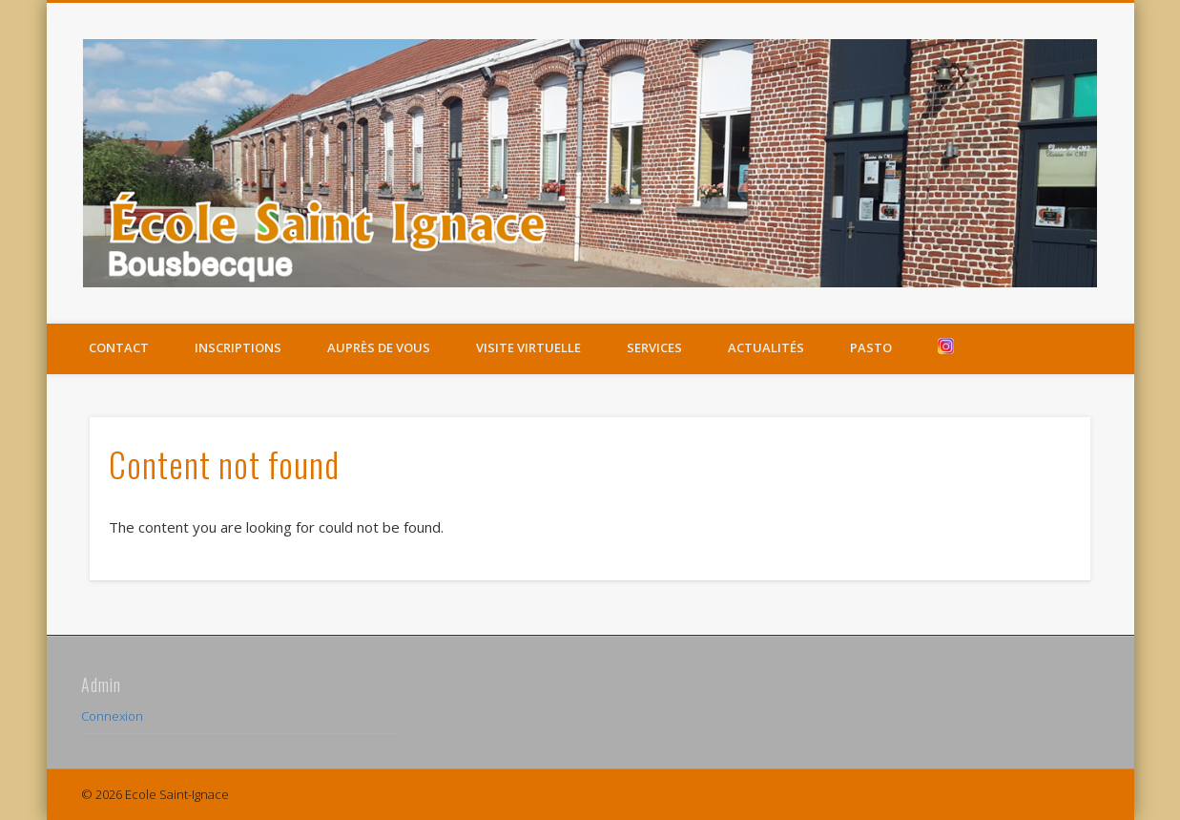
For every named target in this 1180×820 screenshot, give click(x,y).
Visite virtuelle (528, 347)
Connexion (112, 716)
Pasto (871, 347)
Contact (119, 347)
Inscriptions (238, 347)
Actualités (766, 347)
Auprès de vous (378, 347)
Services (654, 347)
